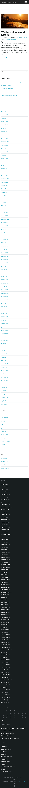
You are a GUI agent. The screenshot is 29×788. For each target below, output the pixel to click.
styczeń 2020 (4, 246)
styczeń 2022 (4, 168)
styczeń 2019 (4, 283)
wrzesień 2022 (4, 145)
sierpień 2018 (4, 300)
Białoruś (3, 414)
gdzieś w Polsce (5, 428)
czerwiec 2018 (4, 306)
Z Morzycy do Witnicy (6, 92)
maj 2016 (3, 390)
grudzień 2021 (4, 172)
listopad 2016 (4, 370)
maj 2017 (3, 350)
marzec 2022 (4, 162)
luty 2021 (3, 205)
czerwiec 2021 (4, 192)
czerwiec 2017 (4, 347)
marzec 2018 (4, 316)
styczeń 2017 (4, 364)
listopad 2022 (4, 138)
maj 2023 (3, 118)
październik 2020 (5, 219)
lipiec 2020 (3, 229)
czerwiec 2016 (4, 387)
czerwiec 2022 (4, 152)
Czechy (3, 421)
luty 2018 (3, 320)
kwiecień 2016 (4, 394)
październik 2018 (5, 293)
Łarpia (14, 39)
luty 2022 (3, 165)
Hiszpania (3, 431)
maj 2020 (3, 232)
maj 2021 (3, 195)
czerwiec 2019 (4, 269)
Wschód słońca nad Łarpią (13, 33)
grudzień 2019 (4, 249)
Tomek (18, 37)
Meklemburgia (4, 434)
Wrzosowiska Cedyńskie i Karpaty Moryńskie (12, 82)
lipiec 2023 (3, 111)
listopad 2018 (4, 290)
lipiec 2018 (3, 303)
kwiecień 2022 (4, 158)
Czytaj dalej (7, 57)
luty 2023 (3, 128)
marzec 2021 (4, 202)
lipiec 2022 (3, 148)
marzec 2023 (4, 125)
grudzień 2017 (4, 327)
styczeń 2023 (4, 131)
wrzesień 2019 (4, 259)
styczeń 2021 (4, 209)
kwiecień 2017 (4, 353)
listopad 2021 (4, 175)
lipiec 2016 (3, 384)
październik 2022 (5, 141)
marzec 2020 (4, 239)
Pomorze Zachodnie (6, 441)
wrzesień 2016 (4, 377)
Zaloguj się (4, 458)
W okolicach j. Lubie (6, 85)
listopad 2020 (4, 215)
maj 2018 (3, 310)
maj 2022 (3, 155)
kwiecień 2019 (4, 276)
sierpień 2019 (4, 263)
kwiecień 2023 (4, 121)
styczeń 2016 (4, 404)
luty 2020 (3, 242)
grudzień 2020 (4, 212)
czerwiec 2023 (4, 115)
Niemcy (3, 438)
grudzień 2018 (4, 286)
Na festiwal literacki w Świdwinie (9, 95)
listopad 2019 (4, 253)
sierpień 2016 (4, 380)
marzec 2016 (4, 397)
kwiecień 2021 (4, 199)
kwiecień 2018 (4, 313)
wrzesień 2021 (4, 182)
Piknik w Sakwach (8, 2)
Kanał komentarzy (5, 465)
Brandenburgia (5, 417)
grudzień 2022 (4, 135)
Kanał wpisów (4, 461)
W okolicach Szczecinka (7, 88)
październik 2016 (5, 374)
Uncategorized (24, 37)
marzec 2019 (4, 279)
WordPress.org (5, 468)
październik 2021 (5, 178)
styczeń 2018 (4, 323)
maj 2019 (3, 273)
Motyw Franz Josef (21, 781)
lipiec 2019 (3, 266)
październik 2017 (5, 333)
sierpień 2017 (4, 340)
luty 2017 (3, 360)
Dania (2, 424)
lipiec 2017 (3, 343)
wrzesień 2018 (4, 296)
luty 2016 (3, 401)
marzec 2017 (4, 357)
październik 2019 (5, 256)
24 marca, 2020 (4, 37)
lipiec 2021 (3, 189)
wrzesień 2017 (4, 337)
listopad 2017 (4, 330)
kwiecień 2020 (4, 236)
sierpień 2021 (4, 185)
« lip (2, 720)
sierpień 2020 (4, 226)
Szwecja (3, 444)
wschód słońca (9, 39)
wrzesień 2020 (4, 222)
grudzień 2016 (4, 367)
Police (4, 39)
